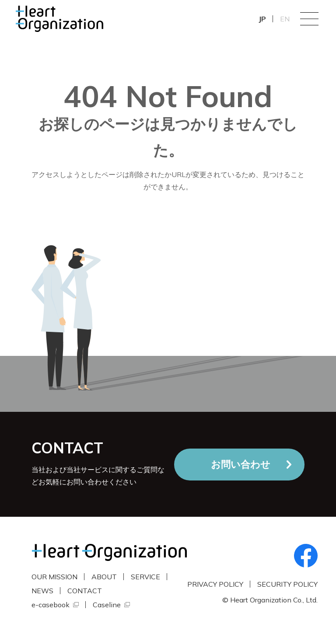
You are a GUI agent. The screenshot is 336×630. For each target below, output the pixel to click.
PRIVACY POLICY (215, 584)
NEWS (42, 590)
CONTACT (84, 590)
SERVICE (145, 576)
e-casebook (51, 604)
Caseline (107, 604)
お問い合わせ (240, 464)
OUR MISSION (54, 576)
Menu (309, 18)
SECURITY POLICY (287, 584)
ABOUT (104, 576)
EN (285, 18)
